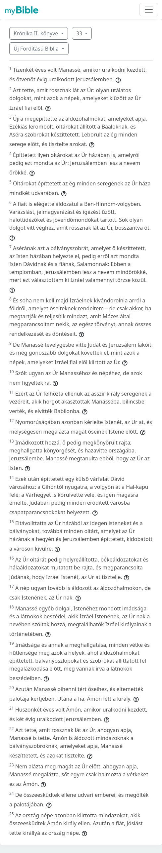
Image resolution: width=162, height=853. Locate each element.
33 (79, 33)
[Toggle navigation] (148, 9)
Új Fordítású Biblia (37, 48)
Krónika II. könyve (36, 33)
